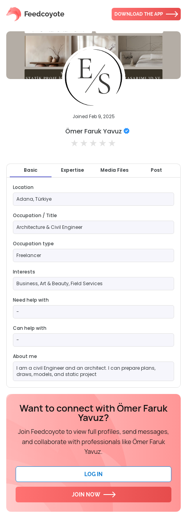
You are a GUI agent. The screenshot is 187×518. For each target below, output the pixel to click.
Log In (93, 474)
